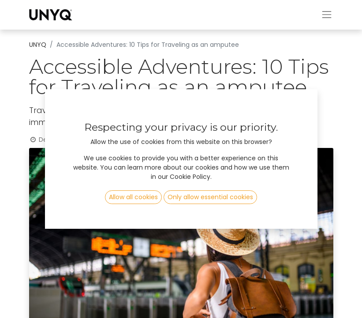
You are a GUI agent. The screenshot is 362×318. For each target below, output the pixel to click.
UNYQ (37, 44)
